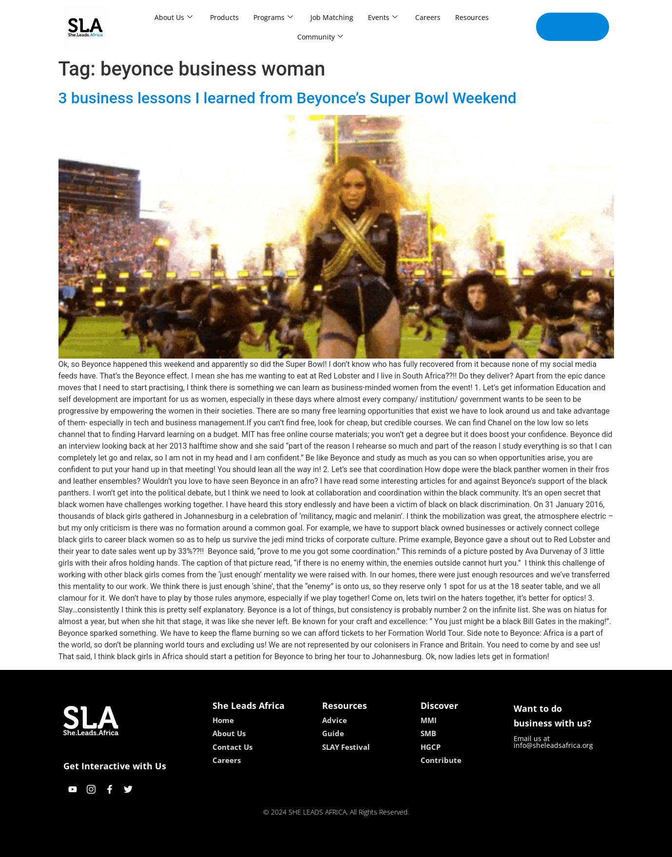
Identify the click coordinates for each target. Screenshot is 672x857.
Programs (273, 17)
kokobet (274, 846)
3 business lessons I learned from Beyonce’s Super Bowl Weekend (287, 98)
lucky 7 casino (359, 846)
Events (383, 17)
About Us (173, 17)
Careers (428, 17)
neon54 (399, 846)
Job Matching (331, 17)
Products (224, 17)
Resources (472, 17)
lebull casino (311, 846)
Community (320, 36)
